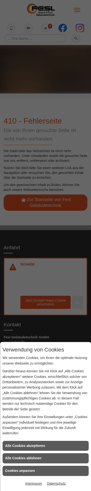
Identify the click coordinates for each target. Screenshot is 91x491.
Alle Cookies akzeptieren (25, 446)
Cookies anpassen (20, 471)
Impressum (33, 483)
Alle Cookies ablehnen (23, 458)
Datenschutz (56, 483)
